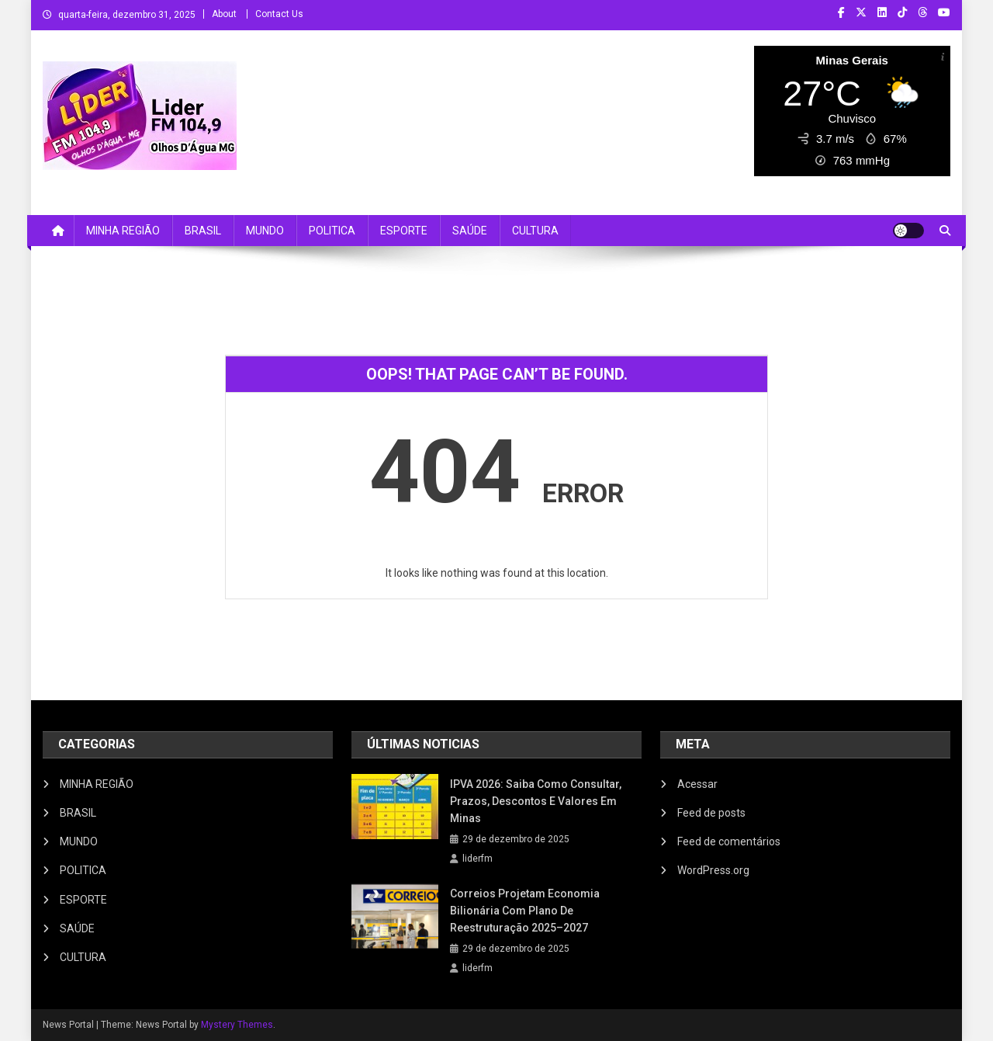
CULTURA (535, 230)
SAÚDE (469, 230)
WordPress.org (713, 870)
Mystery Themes (237, 1024)
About (224, 14)
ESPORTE (403, 230)
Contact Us (279, 14)
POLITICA (332, 230)
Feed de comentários (728, 841)
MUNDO (265, 230)
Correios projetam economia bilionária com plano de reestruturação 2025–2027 (525, 910)
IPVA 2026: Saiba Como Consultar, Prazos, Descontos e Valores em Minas (535, 801)
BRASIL (203, 230)
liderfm (477, 858)
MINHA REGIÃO (123, 230)
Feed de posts (711, 813)
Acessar (697, 784)
